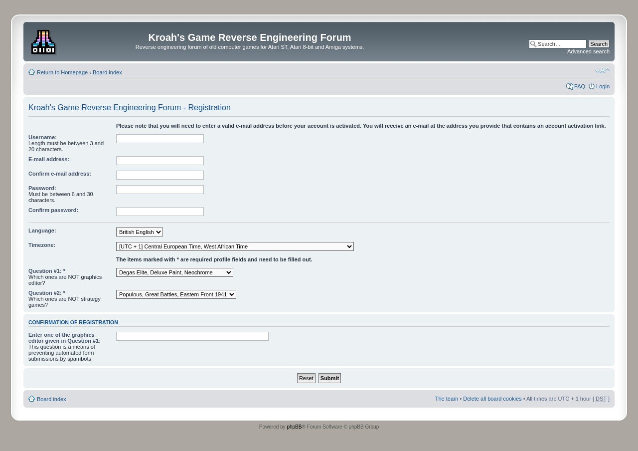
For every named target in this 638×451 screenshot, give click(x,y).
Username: (42, 137)
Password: (42, 188)
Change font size (602, 70)
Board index (107, 72)
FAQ (579, 86)
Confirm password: (53, 210)
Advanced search (588, 51)
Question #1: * (46, 271)
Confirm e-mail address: (59, 174)
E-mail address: (48, 159)
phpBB (294, 427)
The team (446, 399)
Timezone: (41, 245)
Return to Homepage (62, 72)
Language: (42, 230)
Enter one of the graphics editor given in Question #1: (64, 338)
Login (603, 86)
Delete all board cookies (492, 399)
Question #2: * (46, 293)
